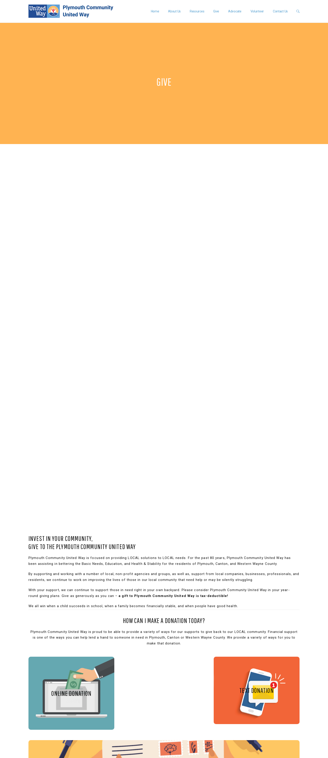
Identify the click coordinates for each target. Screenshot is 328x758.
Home (154, 11)
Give (216, 11)
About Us (174, 11)
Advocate (234, 11)
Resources (196, 11)
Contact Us (279, 11)
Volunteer (256, 11)
